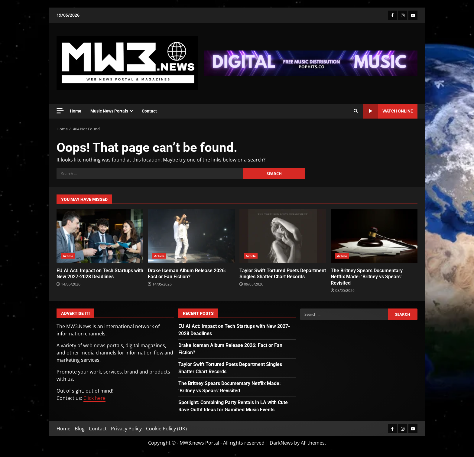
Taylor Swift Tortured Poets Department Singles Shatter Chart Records (282, 236)
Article (68, 256)
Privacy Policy (126, 428)
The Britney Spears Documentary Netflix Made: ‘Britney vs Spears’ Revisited (374, 236)
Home (75, 111)
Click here (94, 398)
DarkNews (281, 442)
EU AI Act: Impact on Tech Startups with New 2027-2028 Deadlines (100, 236)
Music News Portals (109, 111)
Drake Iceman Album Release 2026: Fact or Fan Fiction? (191, 236)
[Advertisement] (310, 62)
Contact (149, 111)
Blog (80, 428)
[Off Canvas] (60, 110)
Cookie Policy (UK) (166, 428)
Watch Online (388, 111)
